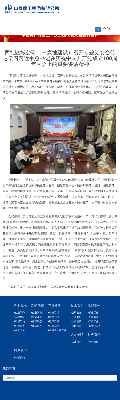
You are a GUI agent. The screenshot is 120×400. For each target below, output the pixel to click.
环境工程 (53, 317)
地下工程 (53, 321)
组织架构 (19, 321)
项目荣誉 (76, 325)
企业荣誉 (19, 325)
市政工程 (53, 312)
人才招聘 (76, 341)
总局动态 (36, 317)
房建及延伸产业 (57, 330)
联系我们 (19, 357)
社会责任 (93, 341)
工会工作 (93, 321)
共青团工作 (94, 325)
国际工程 (53, 325)
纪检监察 (93, 317)
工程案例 (76, 317)
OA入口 (107, 28)
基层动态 (36, 321)
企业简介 (19, 312)
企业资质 (76, 321)
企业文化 (19, 330)
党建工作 (93, 312)
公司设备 (76, 312)
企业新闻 (36, 312)
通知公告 (36, 325)
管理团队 (19, 317)
